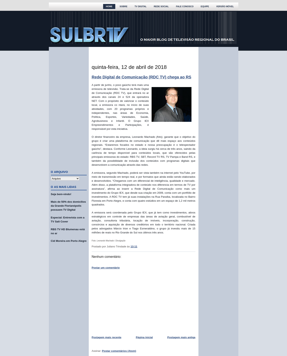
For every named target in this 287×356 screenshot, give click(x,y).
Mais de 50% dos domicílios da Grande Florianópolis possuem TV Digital (68, 205)
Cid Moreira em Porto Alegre (69, 240)
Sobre (123, 6)
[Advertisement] (69, 107)
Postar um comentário (106, 267)
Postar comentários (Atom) (119, 350)
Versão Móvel (225, 6)
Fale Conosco (184, 6)
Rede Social (161, 6)
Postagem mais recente (106, 337)
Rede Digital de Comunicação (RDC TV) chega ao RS (141, 77)
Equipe (205, 6)
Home (109, 6)
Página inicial (144, 337)
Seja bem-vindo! (61, 194)
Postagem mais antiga (181, 337)
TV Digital (141, 6)
